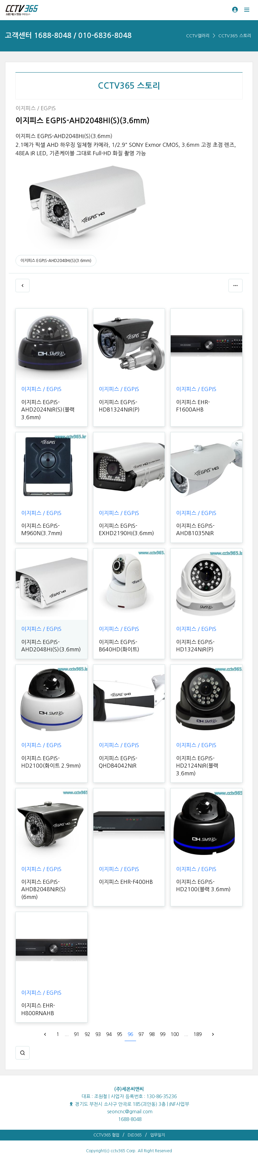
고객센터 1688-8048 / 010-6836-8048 (68, 35)
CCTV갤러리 (198, 36)
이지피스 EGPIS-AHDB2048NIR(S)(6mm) (43, 889)
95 (119, 1034)
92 (87, 1034)
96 (130, 1034)
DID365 (135, 1135)
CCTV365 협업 (106, 1135)
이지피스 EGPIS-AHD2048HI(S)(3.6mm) (55, 261)
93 (98, 1034)
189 (198, 1034)
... (66, 1034)
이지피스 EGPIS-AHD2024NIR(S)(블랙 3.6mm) (48, 409)
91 (76, 1034)
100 (175, 1034)
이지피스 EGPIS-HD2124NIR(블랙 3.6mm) (197, 766)
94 (109, 1034)
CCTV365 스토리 (234, 36)
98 (152, 1034)
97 (141, 1034)
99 (162, 1034)
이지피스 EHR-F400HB (126, 881)
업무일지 (157, 1135)
